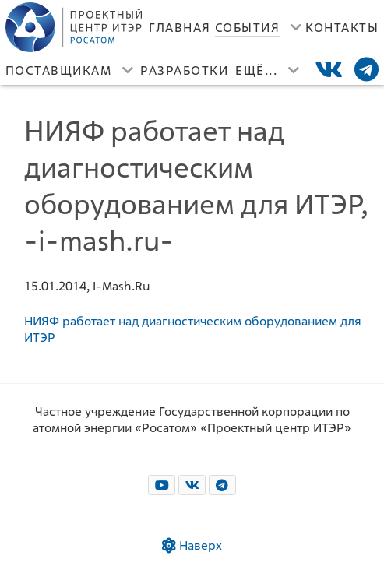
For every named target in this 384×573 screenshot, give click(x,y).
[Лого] (75, 27)
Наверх (192, 545)
